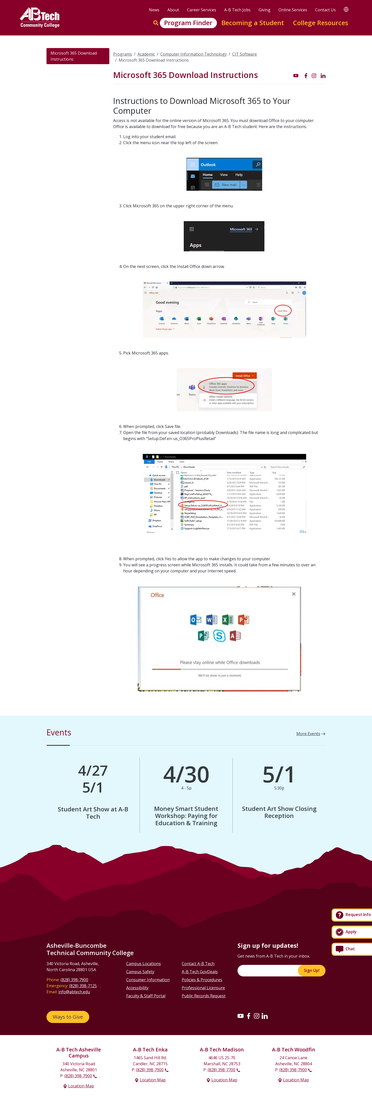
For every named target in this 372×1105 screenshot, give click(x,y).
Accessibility (137, 988)
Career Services (201, 10)
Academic (146, 54)
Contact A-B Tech (198, 963)
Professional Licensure (203, 988)
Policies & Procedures (202, 979)
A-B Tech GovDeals (200, 971)
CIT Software (244, 54)
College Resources (320, 22)
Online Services (292, 10)
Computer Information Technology (193, 54)
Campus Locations (143, 963)
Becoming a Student (252, 22)
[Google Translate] (346, 9)
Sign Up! (311, 970)
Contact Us (325, 10)
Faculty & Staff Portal (145, 996)
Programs (122, 54)
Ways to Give (68, 1016)
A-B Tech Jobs (237, 10)
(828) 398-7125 (83, 986)
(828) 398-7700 (221, 1070)
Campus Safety (140, 971)
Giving (264, 10)
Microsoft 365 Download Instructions (74, 56)
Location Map (81, 1086)
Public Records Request (203, 996)
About (173, 10)
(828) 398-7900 (74, 979)
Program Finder (188, 22)
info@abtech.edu (74, 992)
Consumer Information (148, 979)
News (154, 10)
